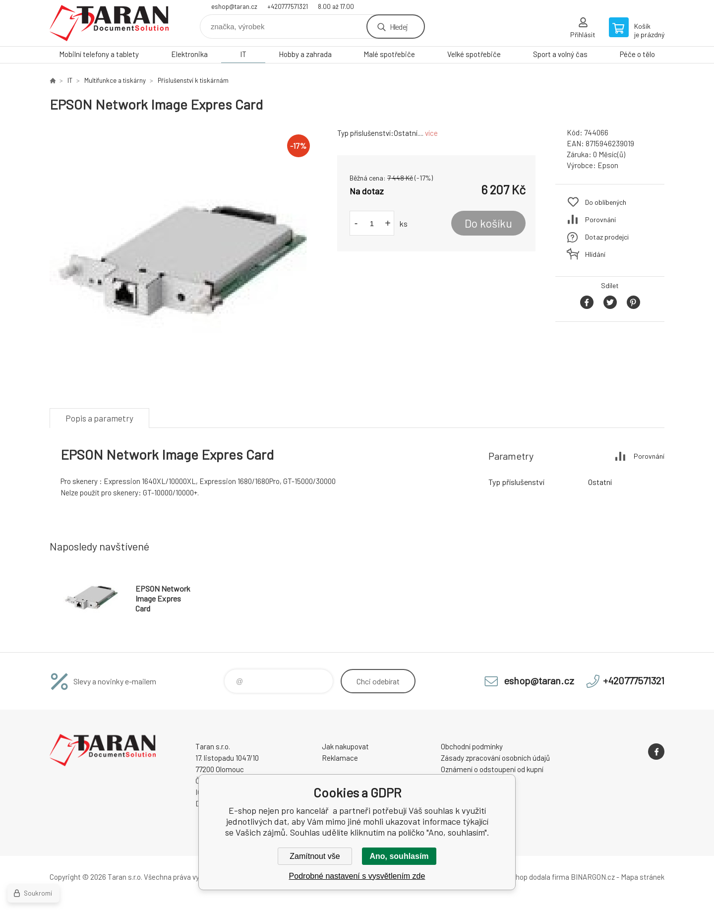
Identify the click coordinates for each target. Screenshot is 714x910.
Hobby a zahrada (305, 54)
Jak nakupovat (345, 746)
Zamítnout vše (315, 856)
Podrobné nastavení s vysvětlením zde (357, 876)
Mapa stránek (642, 876)
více (431, 132)
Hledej (399, 26)
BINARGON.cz (593, 876)
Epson (607, 165)
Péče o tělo (637, 54)
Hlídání (595, 254)
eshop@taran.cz (234, 6)
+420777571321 (287, 6)
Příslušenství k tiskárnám (193, 80)
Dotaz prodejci (607, 237)
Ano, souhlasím (398, 856)
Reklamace (340, 757)
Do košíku (488, 223)
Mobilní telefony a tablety (99, 54)
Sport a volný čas (560, 54)
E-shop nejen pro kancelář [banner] (109, 23)
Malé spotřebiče (389, 54)
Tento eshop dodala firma (528, 876)
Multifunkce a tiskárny (115, 80)
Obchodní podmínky (472, 746)
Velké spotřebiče (474, 54)
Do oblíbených (605, 202)
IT (243, 54)
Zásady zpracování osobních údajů (495, 757)
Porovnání (600, 219)
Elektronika (189, 54)
